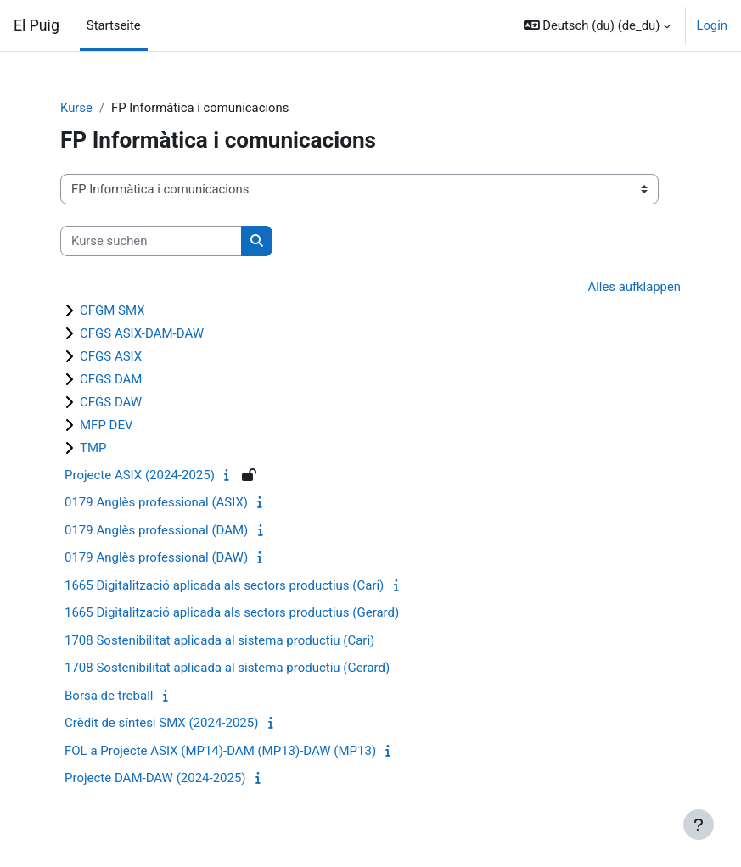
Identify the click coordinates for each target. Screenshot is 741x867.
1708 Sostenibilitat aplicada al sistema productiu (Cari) (219, 640)
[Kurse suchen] (151, 241)
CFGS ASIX (111, 356)
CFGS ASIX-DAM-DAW (142, 333)
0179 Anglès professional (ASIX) (156, 502)
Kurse (76, 107)
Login (711, 25)
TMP (93, 448)
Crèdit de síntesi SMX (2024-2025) (161, 722)
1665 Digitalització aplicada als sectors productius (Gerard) (232, 612)
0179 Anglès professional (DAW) (156, 557)
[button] (597, 25)
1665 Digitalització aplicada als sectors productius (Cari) (224, 585)
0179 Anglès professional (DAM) (156, 530)
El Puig (36, 25)
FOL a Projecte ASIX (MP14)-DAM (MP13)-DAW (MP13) (220, 750)
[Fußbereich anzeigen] (698, 824)
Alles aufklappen (634, 286)
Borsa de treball (109, 695)
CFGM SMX (112, 310)
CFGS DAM (111, 379)
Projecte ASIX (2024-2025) (140, 475)
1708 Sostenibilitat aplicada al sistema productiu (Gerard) (227, 667)
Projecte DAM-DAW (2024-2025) (155, 778)
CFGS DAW (111, 402)
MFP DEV (106, 425)
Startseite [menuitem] (114, 25)
